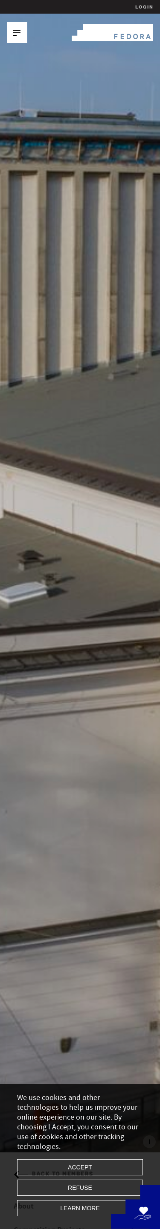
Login (143, 6)
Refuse (80, 1187)
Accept (80, 1167)
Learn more (80, 1208)
